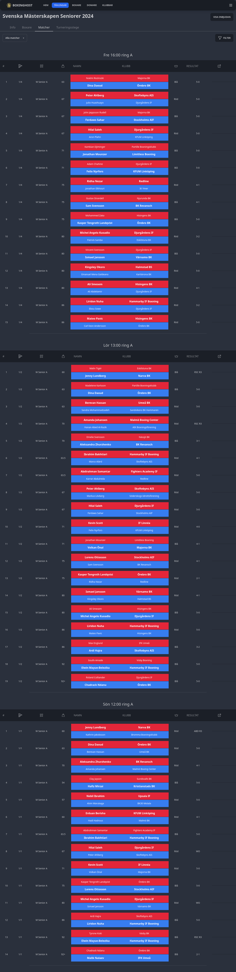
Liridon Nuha (94, 301)
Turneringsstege (67, 27)
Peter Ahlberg (95, 95)
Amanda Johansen (95, 420)
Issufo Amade (95, 660)
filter (224, 38)
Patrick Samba (95, 240)
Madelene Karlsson (95, 385)
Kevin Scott (95, 523)
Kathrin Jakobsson (95, 734)
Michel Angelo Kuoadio (95, 232)
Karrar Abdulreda (95, 478)
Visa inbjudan (222, 16)
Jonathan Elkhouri (95, 188)
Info (12, 27)
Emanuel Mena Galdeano (94, 274)
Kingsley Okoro (95, 267)
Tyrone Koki (95, 933)
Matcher (44, 27)
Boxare (27, 27)
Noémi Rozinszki (95, 78)
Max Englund (95, 643)
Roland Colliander (95, 677)
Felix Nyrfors (95, 171)
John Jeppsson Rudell (95, 112)
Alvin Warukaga (95, 803)
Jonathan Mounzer (95, 154)
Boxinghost (19, 5)
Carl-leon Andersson (95, 325)
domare (92, 5)
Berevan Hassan (95, 403)
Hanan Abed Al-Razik (95, 427)
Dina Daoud (94, 85)
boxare (76, 5)
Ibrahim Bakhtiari (95, 454)
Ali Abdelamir (95, 291)
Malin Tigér (95, 368)
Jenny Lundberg (95, 376)
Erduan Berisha (96, 813)
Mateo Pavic (95, 318)
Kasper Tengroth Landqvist (94, 223)
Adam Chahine (95, 163)
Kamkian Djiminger (95, 146)
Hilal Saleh (95, 129)
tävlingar (60, 5)
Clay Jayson (95, 778)
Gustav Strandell (95, 198)
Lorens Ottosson (95, 557)
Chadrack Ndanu (95, 685)
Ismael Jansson (95, 257)
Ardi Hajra (95, 650)
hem (45, 5)
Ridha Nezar (95, 181)
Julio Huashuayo (95, 102)
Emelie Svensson (95, 437)
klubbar (107, 5)
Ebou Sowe (95, 308)
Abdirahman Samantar (95, 471)
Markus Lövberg (95, 495)
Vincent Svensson (95, 249)
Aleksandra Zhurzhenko (95, 444)
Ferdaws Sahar (94, 120)
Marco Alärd (95, 461)
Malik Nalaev (95, 958)
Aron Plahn (95, 137)
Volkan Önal (95, 547)
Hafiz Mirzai (95, 786)
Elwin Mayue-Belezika (95, 667)
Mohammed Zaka (95, 215)
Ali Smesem (94, 284)
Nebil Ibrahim (96, 796)
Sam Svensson (95, 206)
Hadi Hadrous (95, 820)
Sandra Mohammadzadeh (95, 410)
